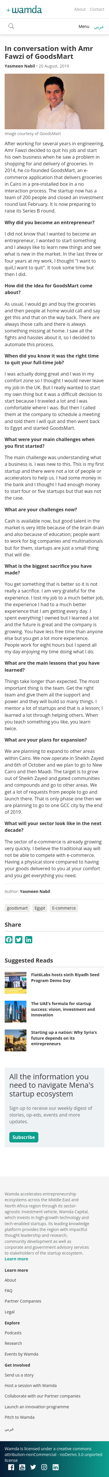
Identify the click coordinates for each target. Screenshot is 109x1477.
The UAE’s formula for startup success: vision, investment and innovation (63, 1009)
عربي (99, 26)
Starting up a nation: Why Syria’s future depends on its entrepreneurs (64, 1038)
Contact (97, 9)
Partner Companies (23, 1301)
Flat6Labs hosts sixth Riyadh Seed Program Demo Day (65, 977)
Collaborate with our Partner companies (43, 1396)
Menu (83, 26)
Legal (10, 1312)
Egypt (40, 908)
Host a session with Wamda (31, 1385)
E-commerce (64, 908)
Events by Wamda (21, 1354)
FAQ (8, 1290)
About (79, 9)
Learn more (16, 1259)
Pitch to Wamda (20, 1417)
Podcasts (13, 1333)
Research (13, 1343)
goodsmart (17, 908)
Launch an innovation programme (37, 1406)
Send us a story (19, 1375)
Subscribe (23, 1137)
